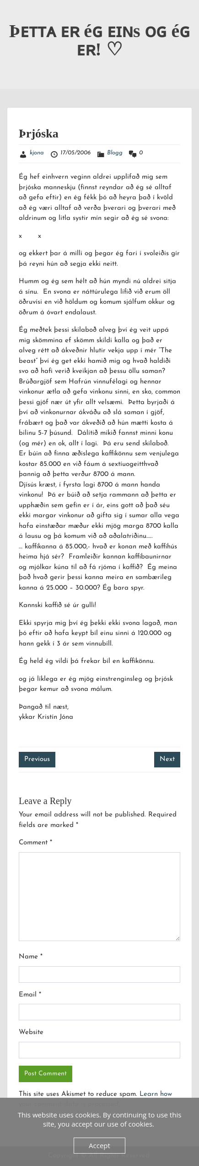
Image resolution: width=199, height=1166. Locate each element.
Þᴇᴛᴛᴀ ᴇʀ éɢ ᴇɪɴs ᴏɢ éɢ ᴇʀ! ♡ (99, 40)
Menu (16, 15)
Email (30, 994)
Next (167, 759)
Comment (35, 842)
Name (31, 956)
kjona (37, 153)
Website (31, 1032)
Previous (37, 759)
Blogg (115, 153)
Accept (99, 1145)
